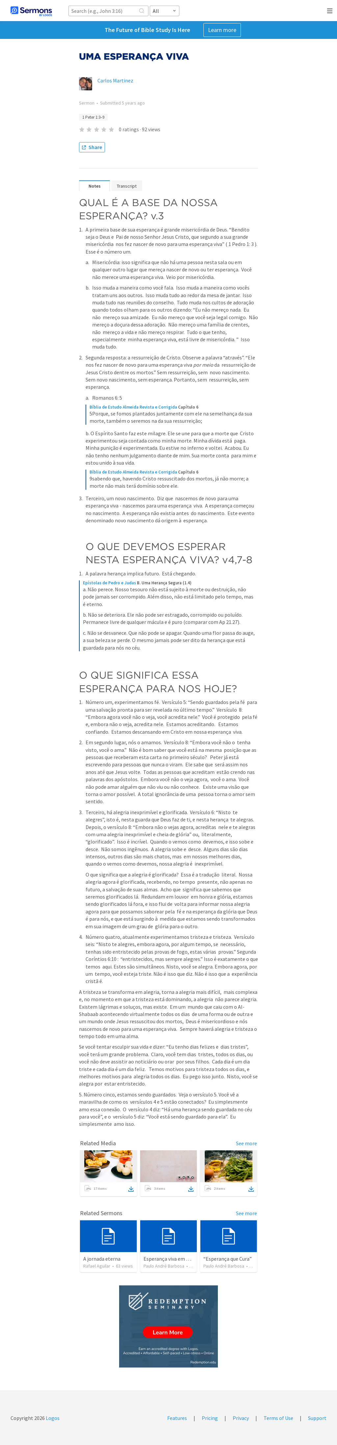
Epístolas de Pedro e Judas (109, 583)
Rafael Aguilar (96, 1266)
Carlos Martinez (115, 80)
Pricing (210, 1418)
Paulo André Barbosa (163, 1266)
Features (177, 1418)
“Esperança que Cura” (227, 1258)
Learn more (222, 30)
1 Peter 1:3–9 (93, 117)
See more (246, 1143)
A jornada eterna (101, 1258)
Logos (52, 1418)
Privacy (241, 1418)
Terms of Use (278, 1418)
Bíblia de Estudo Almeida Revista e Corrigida (133, 407)
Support (317, 1418)
